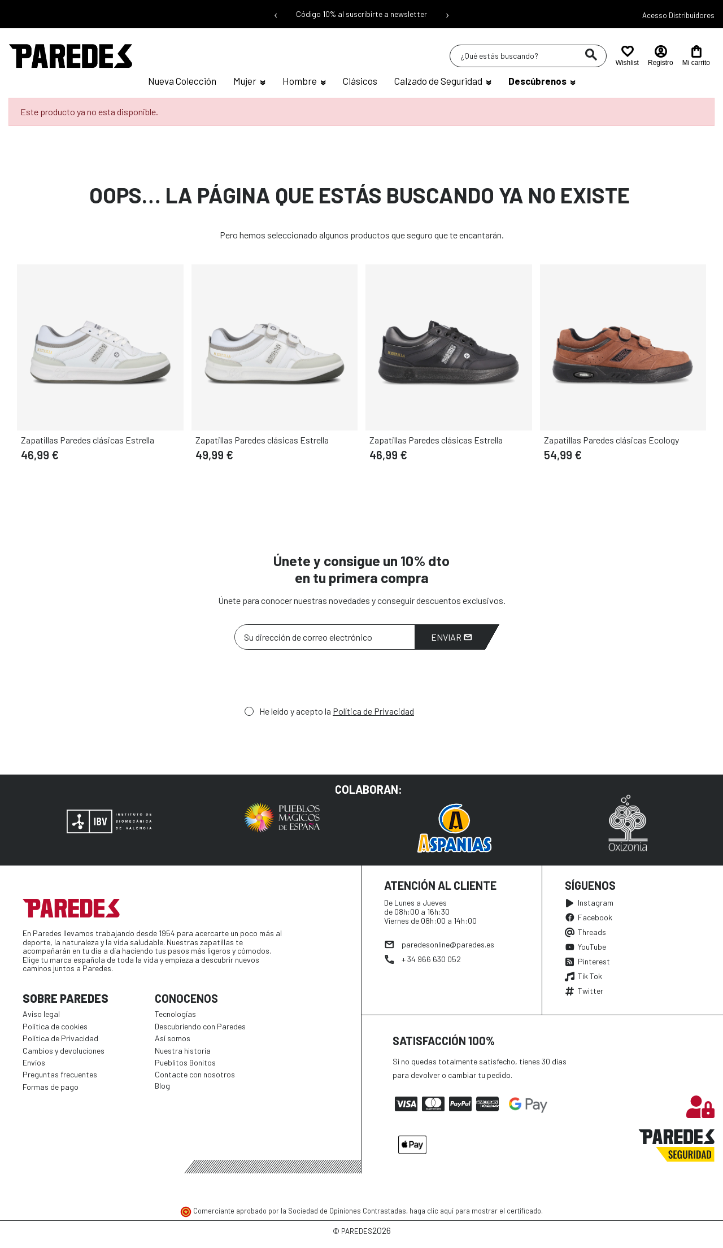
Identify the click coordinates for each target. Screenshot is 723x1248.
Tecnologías (175, 1014)
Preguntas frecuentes (60, 1074)
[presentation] (320, 681)
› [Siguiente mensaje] (447, 14)
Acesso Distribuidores (678, 15)
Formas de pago (51, 1086)
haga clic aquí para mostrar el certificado (475, 1210)
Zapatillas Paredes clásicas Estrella (87, 439)
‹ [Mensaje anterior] (276, 14)
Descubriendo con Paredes (200, 1026)
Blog (162, 1085)
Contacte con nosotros (195, 1074)
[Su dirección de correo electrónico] (325, 637)
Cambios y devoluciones (63, 1050)
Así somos (172, 1038)
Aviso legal (41, 1014)
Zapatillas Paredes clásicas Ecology (611, 439)
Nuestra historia (183, 1050)
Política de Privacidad (373, 711)
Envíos (34, 1062)
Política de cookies (55, 1026)
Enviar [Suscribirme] (451, 637)
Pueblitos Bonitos (185, 1062)
